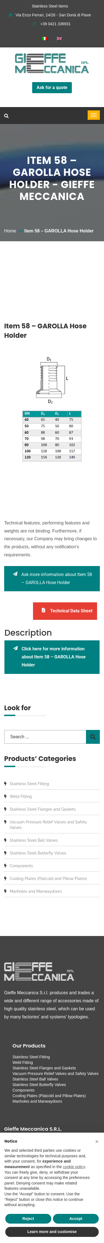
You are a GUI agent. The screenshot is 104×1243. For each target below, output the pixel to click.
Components (21, 866)
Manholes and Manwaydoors (36, 891)
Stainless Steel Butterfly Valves (38, 853)
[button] (96, 1141)
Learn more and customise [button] (52, 1231)
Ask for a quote (52, 87)
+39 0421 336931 (51, 24)
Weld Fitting (21, 796)
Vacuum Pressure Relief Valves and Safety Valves (48, 825)
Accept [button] (75, 1218)
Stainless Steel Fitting (29, 784)
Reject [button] (28, 1218)
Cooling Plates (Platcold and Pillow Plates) (48, 878)
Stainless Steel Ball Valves (34, 840)
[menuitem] (44, 38)
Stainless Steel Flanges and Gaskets (43, 809)
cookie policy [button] (74, 1167)
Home (10, 231)
